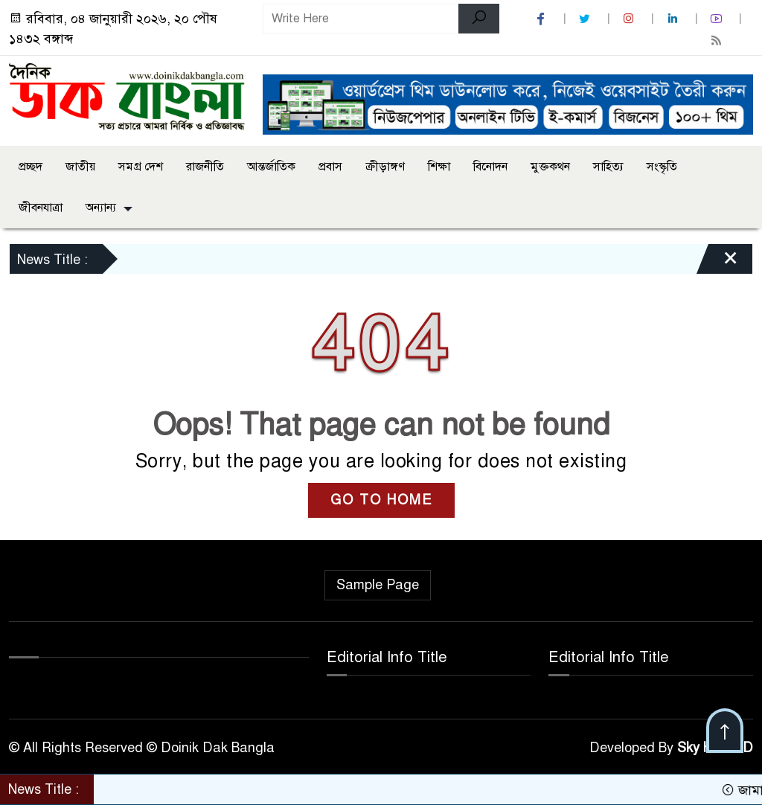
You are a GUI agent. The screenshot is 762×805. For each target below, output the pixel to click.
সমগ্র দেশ (140, 166)
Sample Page (377, 585)
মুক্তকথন (550, 166)
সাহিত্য (608, 166)
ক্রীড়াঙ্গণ (385, 166)
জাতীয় (80, 166)
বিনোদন (490, 166)
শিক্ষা (439, 166)
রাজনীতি (205, 166)
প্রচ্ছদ (30, 166)
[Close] (717, 262)
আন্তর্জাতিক (271, 166)
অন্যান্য (101, 207)
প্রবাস (330, 166)
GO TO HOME (381, 500)
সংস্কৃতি (662, 166)
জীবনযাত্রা (41, 207)
